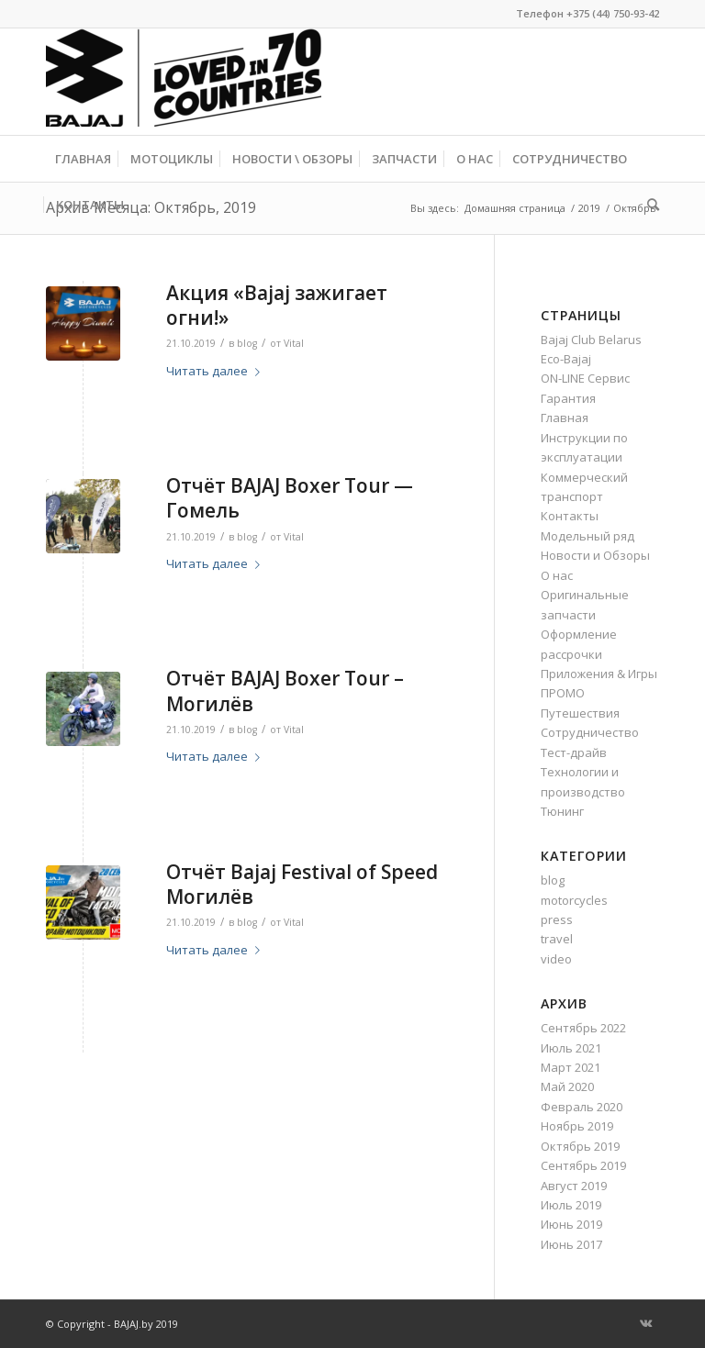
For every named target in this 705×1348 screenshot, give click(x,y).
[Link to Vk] (645, 1323)
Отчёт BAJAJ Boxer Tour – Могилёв (285, 690)
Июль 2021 (571, 1048)
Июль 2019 (571, 1205)
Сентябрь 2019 (583, 1165)
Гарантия (568, 398)
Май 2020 (567, 1086)
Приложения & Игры (599, 673)
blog (247, 343)
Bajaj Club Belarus (591, 339)
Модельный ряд (587, 536)
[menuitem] (83, 159)
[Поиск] (648, 205)
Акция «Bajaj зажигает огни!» (276, 305)
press (557, 919)
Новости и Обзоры (595, 555)
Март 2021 (570, 1067)
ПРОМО (563, 693)
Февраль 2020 (581, 1106)
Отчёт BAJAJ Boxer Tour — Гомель (289, 498)
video (556, 959)
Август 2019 (574, 1185)
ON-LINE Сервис (585, 378)
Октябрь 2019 (580, 1146)
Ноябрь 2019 (577, 1126)
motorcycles (574, 900)
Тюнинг (562, 811)
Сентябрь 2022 (583, 1027)
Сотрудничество (590, 732)
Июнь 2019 (571, 1224)
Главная (564, 417)
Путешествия (580, 713)
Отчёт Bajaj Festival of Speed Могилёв (302, 884)
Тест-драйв (574, 752)
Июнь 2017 (571, 1244)
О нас (557, 575)
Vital (294, 343)
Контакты (570, 515)
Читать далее (216, 370)
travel (557, 938)
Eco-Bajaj (566, 359)
